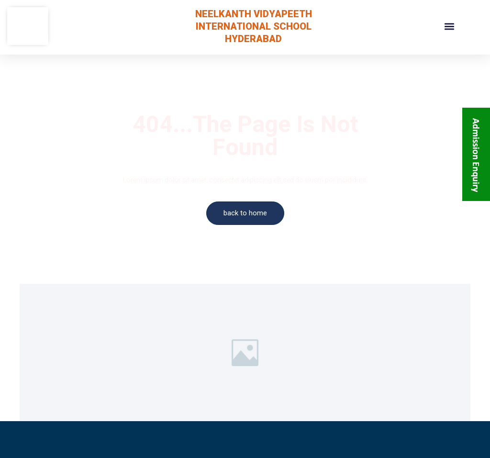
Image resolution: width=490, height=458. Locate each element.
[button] (449, 26)
